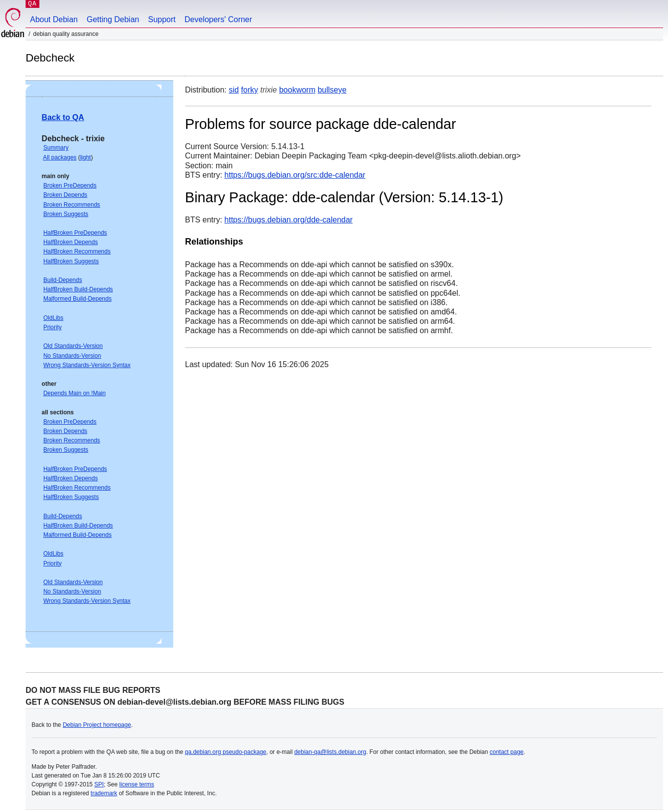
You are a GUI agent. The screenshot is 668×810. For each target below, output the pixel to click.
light (85, 157)
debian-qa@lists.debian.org (330, 751)
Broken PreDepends (69, 185)
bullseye (332, 90)
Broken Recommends (71, 204)
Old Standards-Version (73, 346)
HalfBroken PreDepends (75, 232)
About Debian (54, 19)
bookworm (297, 90)
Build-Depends (62, 280)
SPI (99, 784)
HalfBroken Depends (70, 242)
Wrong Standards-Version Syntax (86, 365)
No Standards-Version (72, 355)
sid (234, 90)
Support (162, 19)
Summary (55, 147)
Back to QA (63, 117)
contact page (507, 751)
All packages (59, 157)
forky (249, 90)
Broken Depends (65, 194)
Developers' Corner (218, 19)
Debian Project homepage (97, 724)
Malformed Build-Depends (77, 298)
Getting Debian (113, 19)
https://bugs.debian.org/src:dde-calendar (294, 175)
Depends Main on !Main (74, 393)
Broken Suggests (65, 214)
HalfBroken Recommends (77, 251)
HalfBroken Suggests (71, 261)
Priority (52, 327)
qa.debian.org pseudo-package (225, 751)
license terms (136, 784)
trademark (104, 793)
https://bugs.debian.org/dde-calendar (288, 220)
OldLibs (53, 317)
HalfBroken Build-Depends (78, 289)
